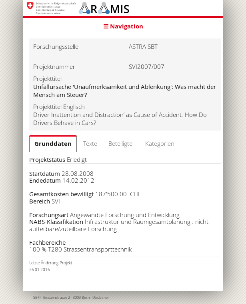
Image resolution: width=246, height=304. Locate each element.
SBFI (36, 297)
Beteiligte (120, 143)
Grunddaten (53, 143)
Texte (90, 143)
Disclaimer (100, 297)
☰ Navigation (123, 26)
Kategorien (159, 143)
